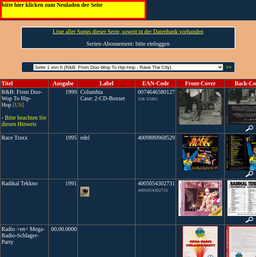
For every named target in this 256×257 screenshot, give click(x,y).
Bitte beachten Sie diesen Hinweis (23, 121)
